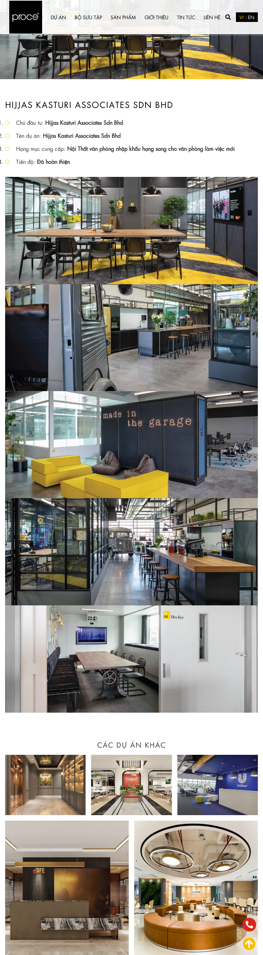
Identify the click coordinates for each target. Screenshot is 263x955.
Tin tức (186, 17)
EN (251, 17)
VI (241, 17)
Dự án (58, 17)
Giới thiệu (156, 17)
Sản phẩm (123, 17)
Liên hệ (212, 17)
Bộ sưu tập (88, 17)
